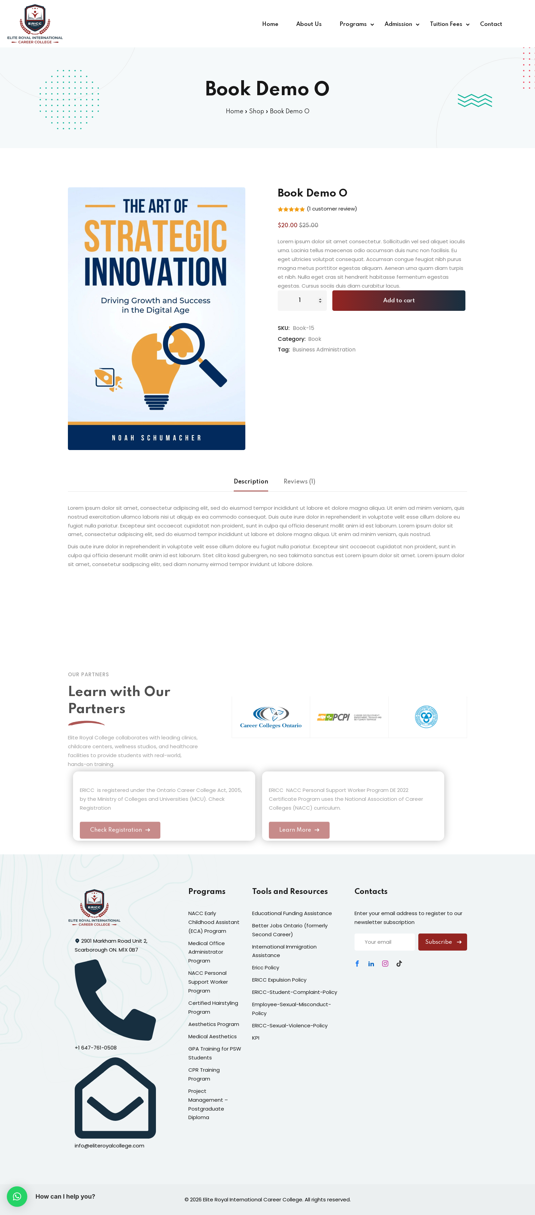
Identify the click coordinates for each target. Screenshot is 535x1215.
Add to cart (399, 301)
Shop (256, 112)
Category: (292, 339)
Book (314, 339)
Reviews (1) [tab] (299, 482)
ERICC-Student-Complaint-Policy (294, 992)
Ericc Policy (265, 967)
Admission (398, 24)
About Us (309, 24)
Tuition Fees (446, 24)
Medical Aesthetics (212, 1036)
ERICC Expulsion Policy (279, 979)
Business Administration (324, 349)
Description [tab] (251, 482)
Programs (353, 24)
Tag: (284, 349)
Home (270, 24)
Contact (491, 24)
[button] (17, 1196)
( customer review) (332, 208)
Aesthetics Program (213, 1024)
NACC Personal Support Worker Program (208, 981)
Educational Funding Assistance (292, 913)
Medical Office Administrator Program (206, 952)
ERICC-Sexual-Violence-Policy (290, 1025)
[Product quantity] (302, 300)
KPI (255, 1037)
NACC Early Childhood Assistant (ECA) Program (214, 922)
